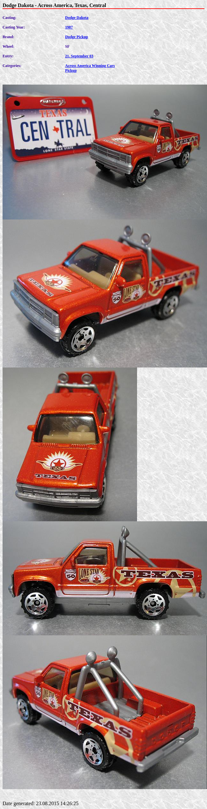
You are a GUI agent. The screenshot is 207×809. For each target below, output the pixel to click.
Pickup (71, 70)
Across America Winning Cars (90, 65)
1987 (69, 27)
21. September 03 (79, 56)
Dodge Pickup (76, 37)
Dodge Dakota (76, 17)
